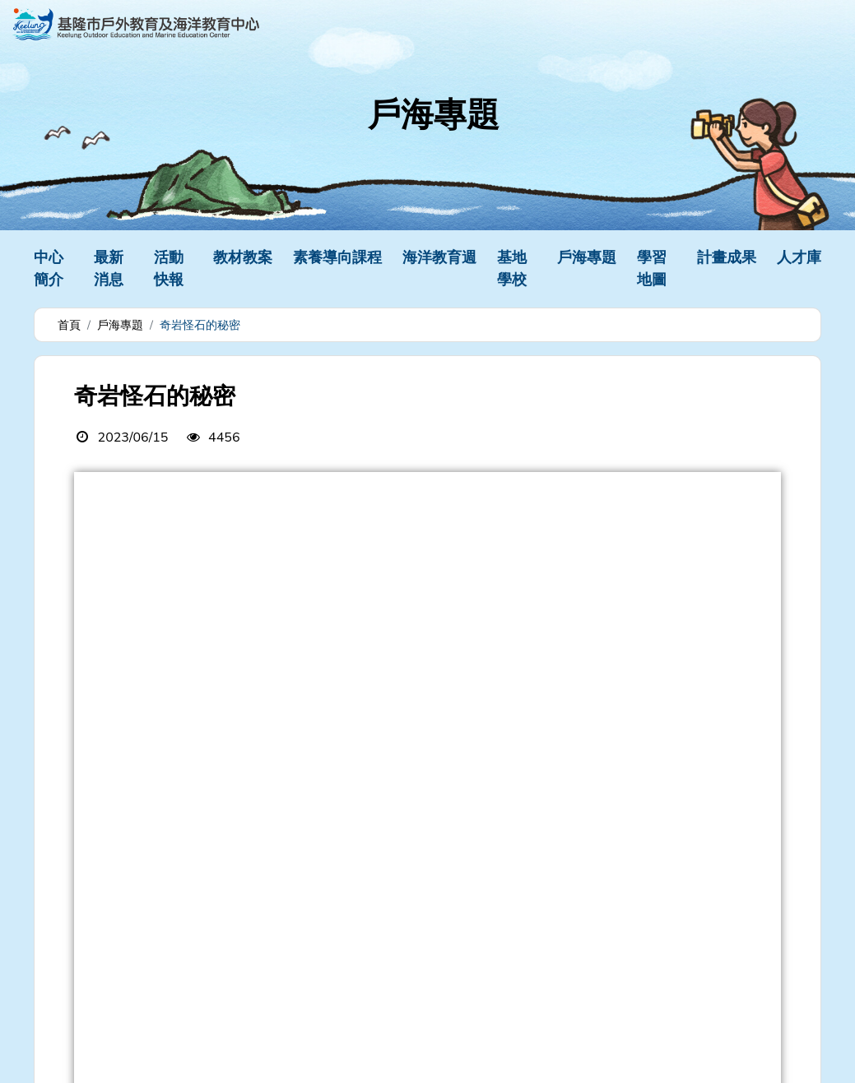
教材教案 (242, 257)
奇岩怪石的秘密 (200, 325)
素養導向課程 (337, 257)
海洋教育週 (439, 257)
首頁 (69, 325)
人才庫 (799, 257)
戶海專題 (586, 257)
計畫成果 (726, 257)
